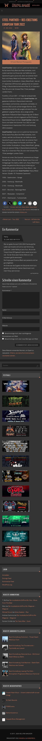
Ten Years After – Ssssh (22, 621)
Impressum (12, 1)
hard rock (18, 207)
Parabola (22, 738)
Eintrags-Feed (6, 578)
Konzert (8, 209)
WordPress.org (7, 585)
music (16, 209)
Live (12, 209)
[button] (5, 203)
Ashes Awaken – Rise (21, 612)
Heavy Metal (25, 207)
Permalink (23, 212)
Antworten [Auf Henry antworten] (34, 273)
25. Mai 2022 (7, 28)
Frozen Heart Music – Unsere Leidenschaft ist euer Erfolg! (22, 694)
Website (5, 326)
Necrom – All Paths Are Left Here (32, 220)
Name (4, 310)
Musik (20, 209)
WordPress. (31, 738)
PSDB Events (10, 706)
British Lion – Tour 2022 (10, 219)
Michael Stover (7, 612)
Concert (12, 207)
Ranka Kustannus (12, 713)
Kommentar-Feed (8, 581)
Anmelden (5, 575)
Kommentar (6, 290)
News (17, 28)
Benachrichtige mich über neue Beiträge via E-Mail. (21, 339)
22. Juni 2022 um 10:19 (12, 239)
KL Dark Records (11, 700)
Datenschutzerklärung (25, 1)
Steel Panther (26, 209)
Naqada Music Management (15, 719)
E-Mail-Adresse (7, 318)
